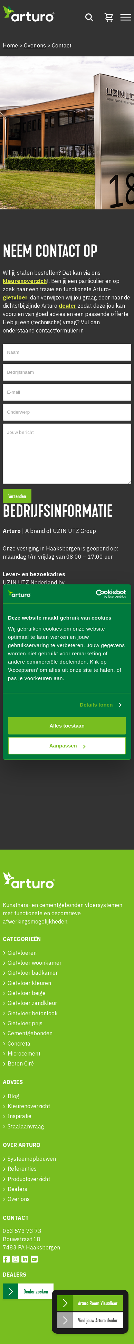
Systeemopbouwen (32, 1158)
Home (10, 45)
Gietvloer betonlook (33, 1013)
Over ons (35, 45)
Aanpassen (67, 746)
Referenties (22, 1168)
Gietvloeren (22, 952)
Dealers (17, 1188)
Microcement (24, 1053)
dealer (67, 305)
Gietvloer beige (27, 993)
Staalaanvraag (26, 1126)
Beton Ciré (21, 1063)
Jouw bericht (67, 454)
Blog (13, 1096)
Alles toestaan (67, 726)
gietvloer (15, 297)
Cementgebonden (30, 1033)
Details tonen (96, 705)
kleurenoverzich (25, 280)
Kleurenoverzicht (29, 1106)
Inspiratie (19, 1116)
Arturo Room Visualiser (97, 1303)
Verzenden (17, 496)
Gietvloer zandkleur (32, 1002)
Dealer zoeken (35, 1291)
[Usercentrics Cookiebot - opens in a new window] (96, 593)
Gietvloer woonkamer (34, 962)
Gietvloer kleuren (29, 983)
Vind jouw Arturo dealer (97, 1320)
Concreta (19, 1043)
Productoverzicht (29, 1179)
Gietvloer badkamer (33, 972)
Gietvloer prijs (25, 1023)
